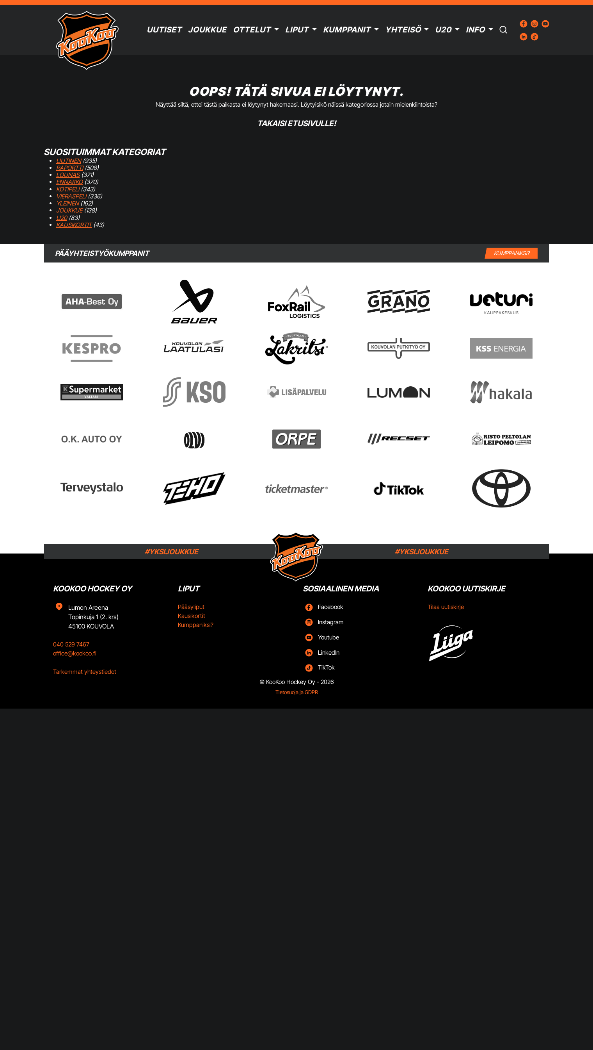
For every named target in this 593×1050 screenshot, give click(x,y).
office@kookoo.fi (74, 653)
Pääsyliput (191, 607)
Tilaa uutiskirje (446, 607)
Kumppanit (347, 29)
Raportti (69, 167)
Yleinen (67, 203)
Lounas (68, 175)
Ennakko (69, 182)
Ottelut (252, 29)
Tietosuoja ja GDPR (296, 692)
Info (475, 29)
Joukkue (207, 29)
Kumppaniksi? (195, 625)
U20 (443, 29)
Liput (297, 29)
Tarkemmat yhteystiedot (84, 671)
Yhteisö (403, 29)
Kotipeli (67, 189)
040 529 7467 (71, 644)
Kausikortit (74, 225)
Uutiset (164, 29)
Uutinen (68, 160)
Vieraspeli (71, 196)
